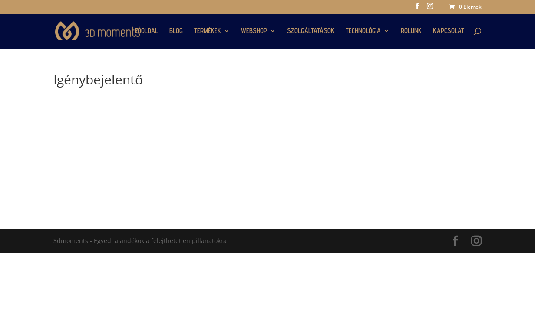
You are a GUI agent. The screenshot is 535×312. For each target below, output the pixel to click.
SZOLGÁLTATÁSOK (310, 31)
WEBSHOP (254, 31)
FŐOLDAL (146, 31)
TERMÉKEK (207, 31)
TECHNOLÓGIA (363, 31)
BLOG (176, 31)
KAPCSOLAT (448, 31)
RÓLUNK (411, 31)
